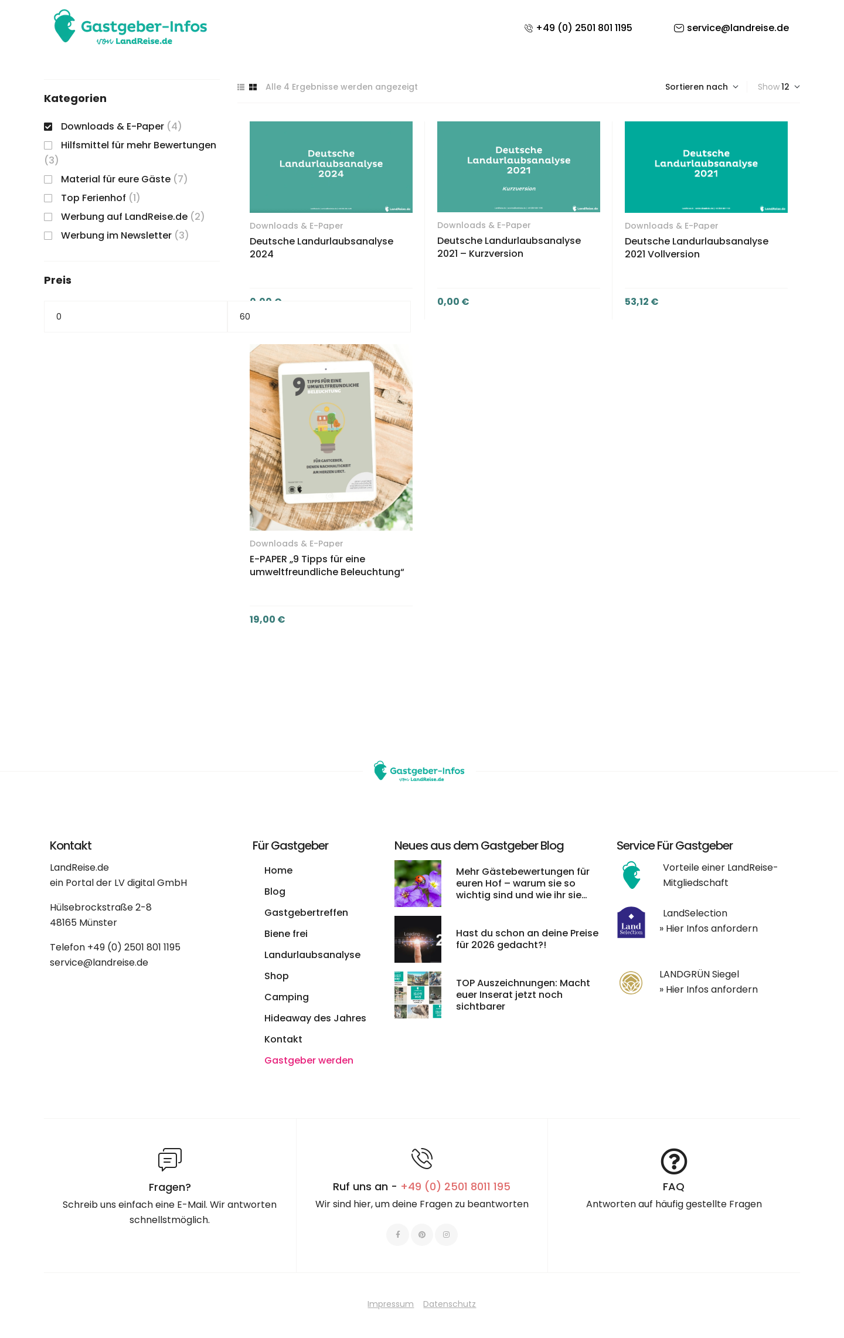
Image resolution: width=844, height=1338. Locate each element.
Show (769, 87)
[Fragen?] (170, 1159)
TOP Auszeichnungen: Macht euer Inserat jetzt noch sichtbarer (523, 994)
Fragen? (170, 1187)
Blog (274, 891)
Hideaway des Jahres (315, 1018)
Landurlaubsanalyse (312, 955)
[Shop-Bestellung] (701, 86)
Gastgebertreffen (306, 912)
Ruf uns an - (422, 1186)
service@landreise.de (99, 962)
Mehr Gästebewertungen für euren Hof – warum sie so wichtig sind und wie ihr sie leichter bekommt (523, 889)
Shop (276, 976)
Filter (422, 316)
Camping (286, 997)
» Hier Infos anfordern (708, 928)
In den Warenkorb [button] (561, 302)
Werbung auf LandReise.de (124, 216)
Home (278, 870)
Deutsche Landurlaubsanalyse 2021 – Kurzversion (509, 247)
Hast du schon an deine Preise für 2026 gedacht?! (527, 939)
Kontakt (283, 1039)
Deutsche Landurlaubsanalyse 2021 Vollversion (696, 248)
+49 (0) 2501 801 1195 (134, 947)
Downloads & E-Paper (296, 226)
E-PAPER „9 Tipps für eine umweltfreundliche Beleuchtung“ (327, 565)
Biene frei (286, 933)
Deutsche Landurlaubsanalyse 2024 (321, 248)
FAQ (674, 1186)
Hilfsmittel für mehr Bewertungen (138, 145)
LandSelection (695, 913)
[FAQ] (674, 1161)
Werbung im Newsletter (116, 235)
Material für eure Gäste (116, 179)
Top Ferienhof (93, 198)
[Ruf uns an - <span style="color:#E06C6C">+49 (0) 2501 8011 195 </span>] (422, 1158)
